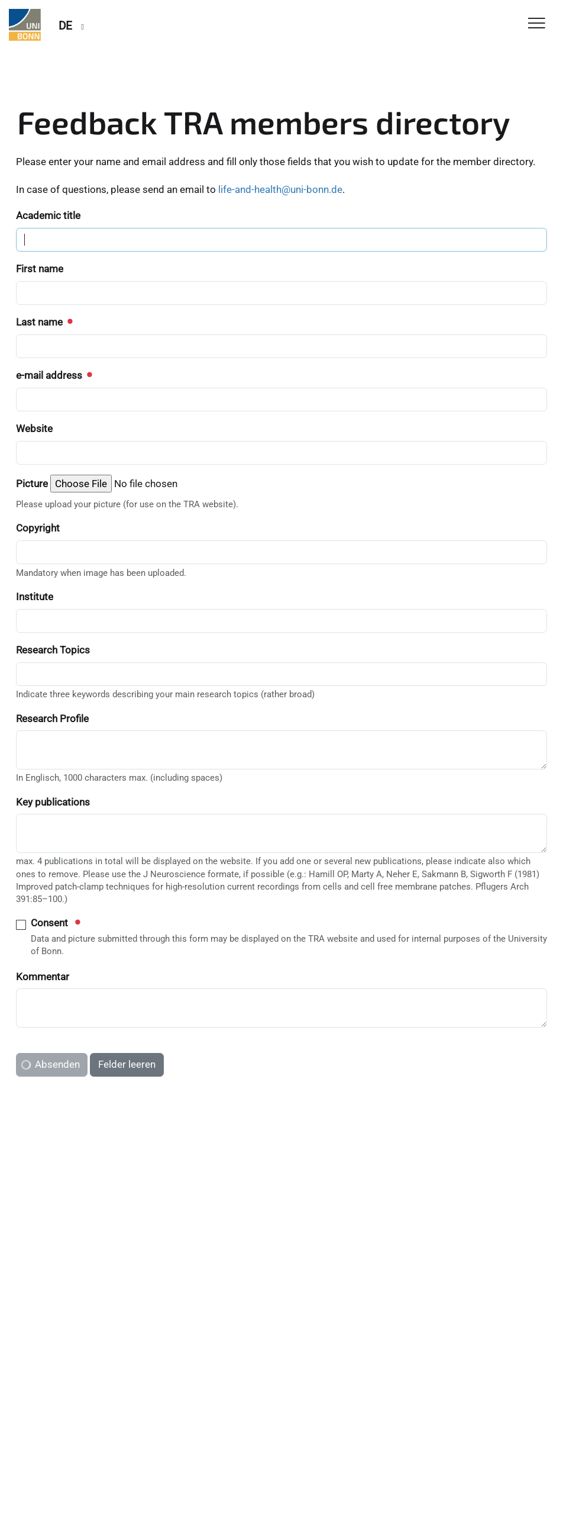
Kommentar (42, 977)
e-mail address (53, 375)
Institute (34, 597)
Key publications (53, 802)
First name (39, 269)
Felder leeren (127, 1064)
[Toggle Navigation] (536, 24)
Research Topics (53, 650)
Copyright (38, 528)
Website (34, 428)
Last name (44, 322)
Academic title (48, 215)
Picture (32, 484)
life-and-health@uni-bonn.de (280, 189)
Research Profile (52, 718)
